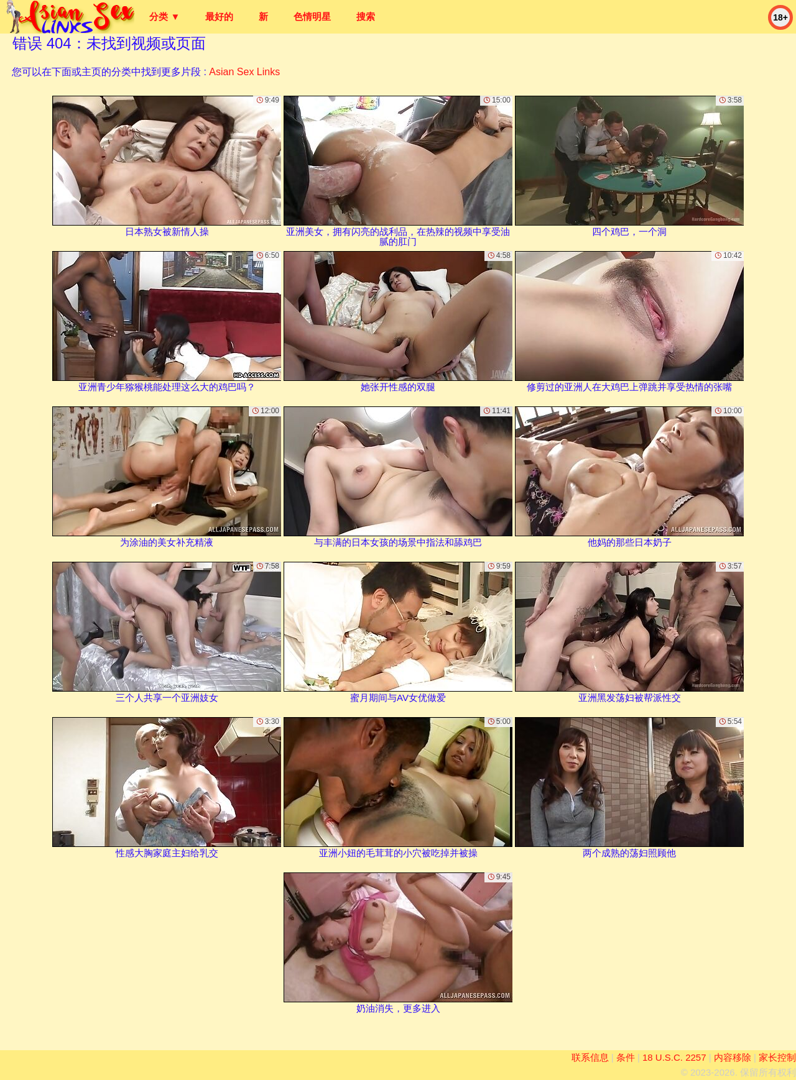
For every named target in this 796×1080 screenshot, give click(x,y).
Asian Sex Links (244, 71)
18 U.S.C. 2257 (674, 1057)
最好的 (219, 16)
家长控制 (777, 1057)
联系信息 (590, 1057)
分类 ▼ (164, 16)
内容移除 (732, 1057)
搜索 (365, 16)
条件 (625, 1057)
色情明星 (312, 16)
